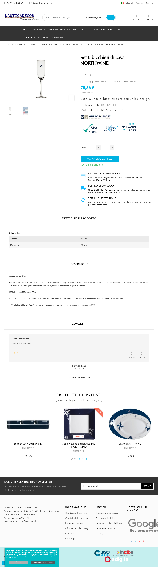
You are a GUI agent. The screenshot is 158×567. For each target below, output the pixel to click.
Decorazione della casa (107, 513)
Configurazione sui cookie (43, 562)
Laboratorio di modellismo (109, 523)
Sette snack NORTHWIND (28, 443)
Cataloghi (100, 533)
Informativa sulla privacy (76, 528)
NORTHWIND (28, 448)
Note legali (70, 538)
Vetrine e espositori (105, 528)
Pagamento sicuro (74, 523)
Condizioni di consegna (76, 518)
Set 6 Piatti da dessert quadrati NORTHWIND (78, 445)
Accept (18, 562)
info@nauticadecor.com (41, 3)
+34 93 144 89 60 (14, 3)
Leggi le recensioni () (98, 81)
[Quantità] (105, 147)
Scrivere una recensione (124, 81)
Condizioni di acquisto (76, 513)
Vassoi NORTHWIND (130, 443)
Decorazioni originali (106, 518)
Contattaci (70, 533)
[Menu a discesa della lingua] (127, 3)
